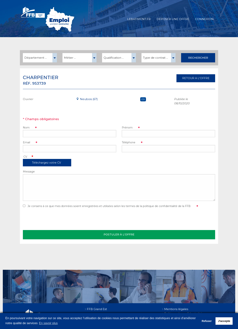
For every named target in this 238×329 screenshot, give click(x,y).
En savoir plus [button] (48, 323)
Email (26, 142)
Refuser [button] (207, 321)
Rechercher (198, 57)
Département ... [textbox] (35, 57)
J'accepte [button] (224, 321)
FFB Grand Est (97, 309)
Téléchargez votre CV (46, 162)
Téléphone (128, 142)
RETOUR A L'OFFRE (196, 78)
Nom (26, 127)
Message (29, 171)
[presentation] (51, 219)
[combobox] (40, 57)
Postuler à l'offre (119, 234)
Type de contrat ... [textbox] (155, 57)
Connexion (204, 19)
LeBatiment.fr (139, 19)
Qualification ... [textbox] (114, 57)
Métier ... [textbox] (70, 57)
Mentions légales (176, 309)
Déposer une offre (173, 19)
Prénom (127, 127)
